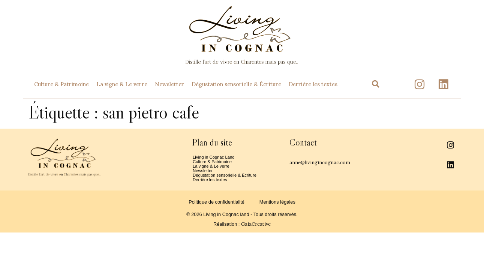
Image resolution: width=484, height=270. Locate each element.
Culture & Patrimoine (61, 84)
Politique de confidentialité (216, 209)
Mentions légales (277, 209)
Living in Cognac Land (216, 157)
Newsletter (169, 84)
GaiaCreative (256, 231)
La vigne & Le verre (121, 84)
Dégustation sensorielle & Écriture (236, 84)
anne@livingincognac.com (334, 162)
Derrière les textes (313, 84)
